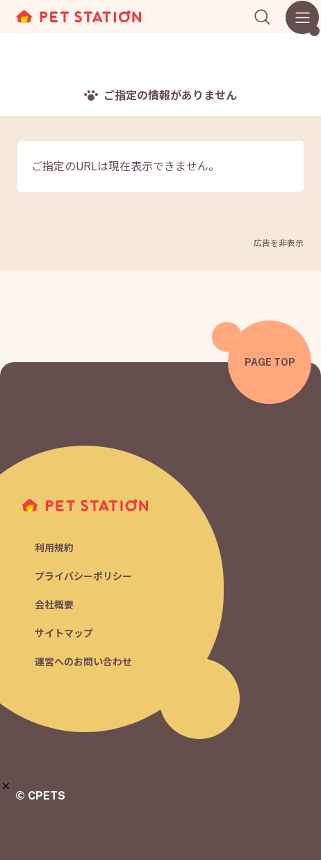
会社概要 (54, 604)
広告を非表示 (279, 243)
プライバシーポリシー (83, 576)
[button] (6, 786)
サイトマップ (64, 633)
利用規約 (54, 547)
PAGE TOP (270, 362)
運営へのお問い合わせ (83, 661)
